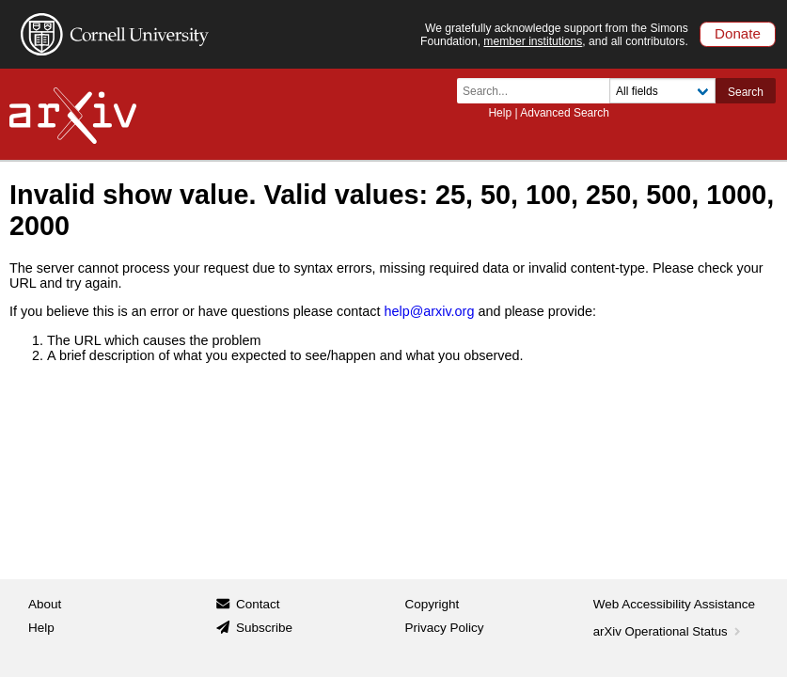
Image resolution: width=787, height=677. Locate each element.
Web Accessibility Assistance (674, 604)
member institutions (532, 41)
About (44, 604)
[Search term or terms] (539, 90)
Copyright (432, 604)
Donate (738, 33)
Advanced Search (564, 112)
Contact (258, 604)
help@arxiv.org (429, 311)
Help (500, 112)
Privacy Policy (444, 628)
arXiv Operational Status (669, 631)
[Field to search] (662, 90)
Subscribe (264, 628)
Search (745, 92)
